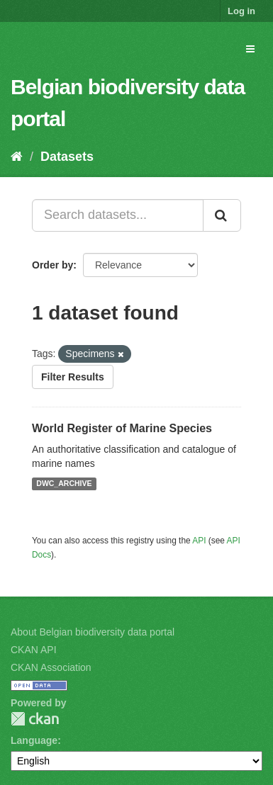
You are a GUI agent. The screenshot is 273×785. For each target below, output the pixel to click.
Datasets (67, 156)
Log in (241, 11)
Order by (52, 265)
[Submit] (222, 215)
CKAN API (34, 649)
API (199, 541)
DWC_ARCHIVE (63, 484)
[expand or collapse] (250, 49)
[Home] (17, 156)
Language (34, 740)
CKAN (35, 718)
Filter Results (72, 377)
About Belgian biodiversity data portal (92, 632)
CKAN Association (51, 667)
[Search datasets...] (118, 215)
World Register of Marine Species (122, 428)
